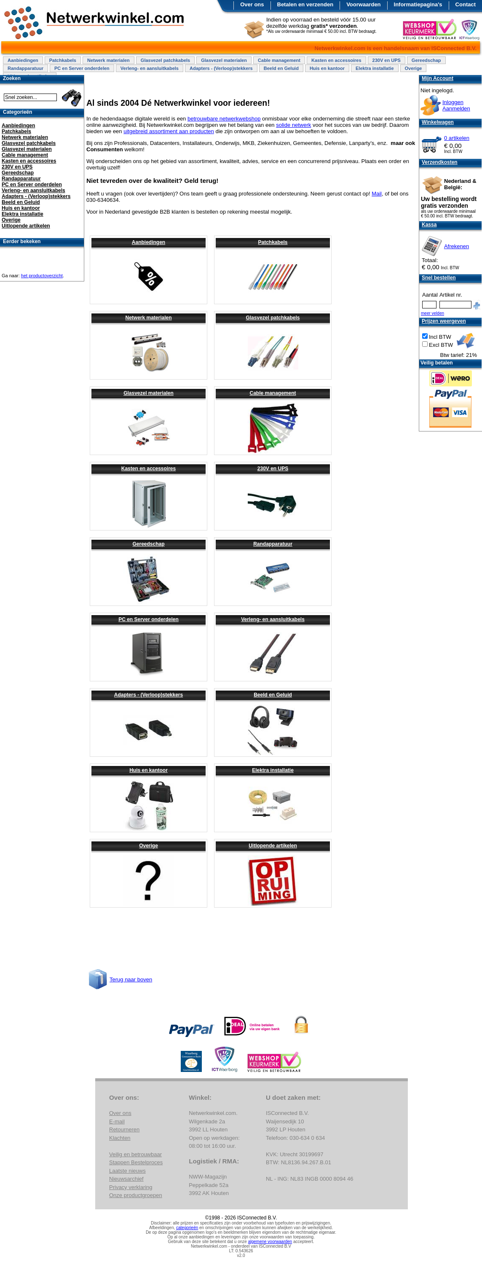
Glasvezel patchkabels (165, 60)
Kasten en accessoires (336, 60)
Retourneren (124, 1129)
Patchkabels (62, 60)
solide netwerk (293, 125)
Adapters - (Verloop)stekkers (221, 68)
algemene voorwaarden (270, 1241)
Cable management (279, 60)
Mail (377, 193)
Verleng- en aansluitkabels (150, 68)
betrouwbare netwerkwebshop (223, 118)
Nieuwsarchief (126, 1179)
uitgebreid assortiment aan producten (168, 131)
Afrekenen (456, 246)
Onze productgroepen (135, 1195)
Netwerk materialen (108, 60)
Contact (465, 4)
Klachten (120, 1138)
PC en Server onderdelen (82, 68)
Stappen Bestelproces (136, 1162)
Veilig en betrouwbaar (135, 1154)
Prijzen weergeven (444, 321)
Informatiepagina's (418, 4)
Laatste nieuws (127, 1171)
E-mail (117, 1121)
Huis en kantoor (327, 68)
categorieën (187, 1227)
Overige (413, 68)
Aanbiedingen (23, 60)
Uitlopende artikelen (273, 846)
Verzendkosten (440, 162)
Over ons (252, 4)
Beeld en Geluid (281, 68)
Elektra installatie (375, 68)
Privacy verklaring (131, 1187)
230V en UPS (386, 60)
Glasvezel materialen (224, 60)
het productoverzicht (42, 275)
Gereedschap (426, 60)
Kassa (429, 225)
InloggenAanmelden (456, 105)
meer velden (432, 313)
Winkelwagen (438, 122)
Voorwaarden (363, 4)
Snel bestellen (439, 278)
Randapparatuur (25, 68)
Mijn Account (437, 78)
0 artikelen (456, 138)
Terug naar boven (131, 979)
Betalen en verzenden (305, 4)
